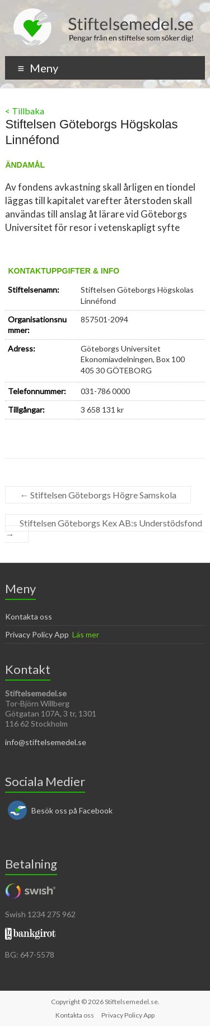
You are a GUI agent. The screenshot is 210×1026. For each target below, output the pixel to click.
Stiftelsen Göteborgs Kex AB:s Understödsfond (103, 528)
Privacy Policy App (37, 634)
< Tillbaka (24, 110)
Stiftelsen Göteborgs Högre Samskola (98, 494)
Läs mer (85, 634)
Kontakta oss (28, 616)
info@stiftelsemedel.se (45, 742)
